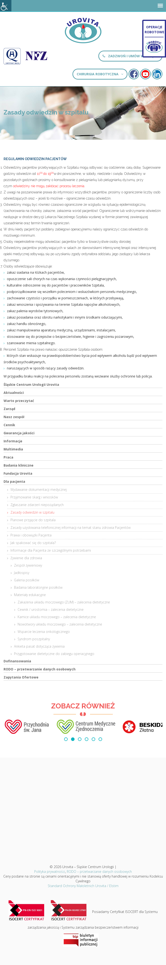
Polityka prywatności (49, 871)
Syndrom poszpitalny (34, 639)
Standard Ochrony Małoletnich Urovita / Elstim (83, 886)
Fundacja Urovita (18, 473)
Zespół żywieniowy (28, 565)
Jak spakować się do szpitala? (33, 542)
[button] (65, 739)
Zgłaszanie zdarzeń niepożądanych (37, 504)
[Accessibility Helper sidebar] (5, 5)
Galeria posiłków (26, 580)
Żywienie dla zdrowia (26, 558)
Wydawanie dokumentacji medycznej (38, 489)
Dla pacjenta (14, 481)
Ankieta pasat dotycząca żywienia (39, 646)
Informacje (13, 441)
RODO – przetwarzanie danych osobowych (40, 669)
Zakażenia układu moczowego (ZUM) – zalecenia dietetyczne (64, 602)
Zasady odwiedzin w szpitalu (32, 512)
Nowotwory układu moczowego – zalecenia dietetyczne (60, 624)
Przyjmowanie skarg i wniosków (34, 497)
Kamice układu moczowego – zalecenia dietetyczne (57, 617)
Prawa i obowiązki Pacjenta (31, 535)
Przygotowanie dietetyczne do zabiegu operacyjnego (54, 653)
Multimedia (13, 449)
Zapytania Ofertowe (21, 677)
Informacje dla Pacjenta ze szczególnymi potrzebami (50, 550)
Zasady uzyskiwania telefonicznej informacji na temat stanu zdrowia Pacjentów (70, 527)
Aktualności (14, 392)
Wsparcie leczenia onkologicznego (44, 631)
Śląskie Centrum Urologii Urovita (31, 384)
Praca (8, 457)
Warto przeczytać (19, 400)
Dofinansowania (17, 661)
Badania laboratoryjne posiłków (38, 587)
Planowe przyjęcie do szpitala (33, 520)
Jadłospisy (21, 572)
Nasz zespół (14, 417)
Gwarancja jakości (19, 433)
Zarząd (9, 408)
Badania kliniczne (18, 465)
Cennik (9, 425)
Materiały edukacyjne (30, 594)
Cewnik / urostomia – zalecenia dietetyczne (51, 609)
